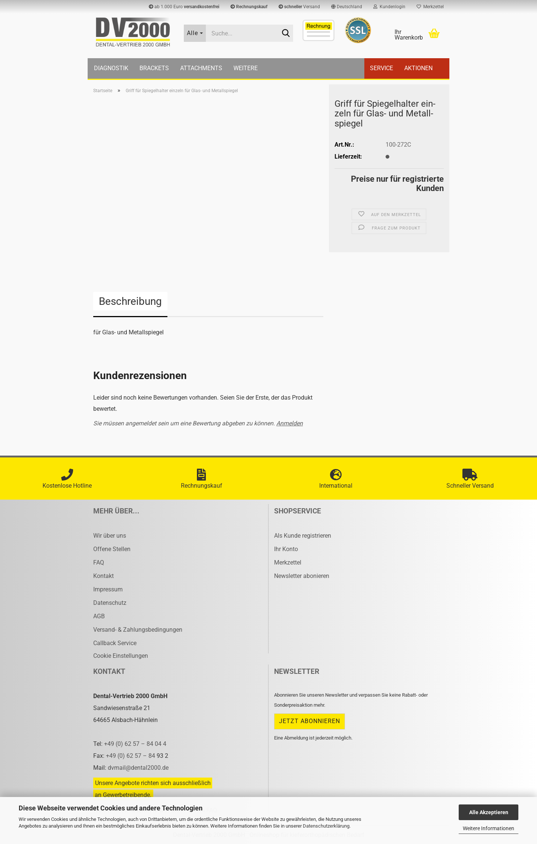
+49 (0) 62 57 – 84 (131, 755)
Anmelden (289, 423)
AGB (99, 616)
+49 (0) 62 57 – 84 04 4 (135, 743)
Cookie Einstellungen (120, 655)
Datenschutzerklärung (326, 826)
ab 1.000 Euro (184, 6)
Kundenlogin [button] (389, 6)
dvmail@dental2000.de (138, 767)
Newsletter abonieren (301, 575)
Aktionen (418, 68)
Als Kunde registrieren (302, 535)
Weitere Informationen (488, 828)
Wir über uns (109, 535)
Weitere (245, 68)
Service (381, 68)
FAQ (98, 562)
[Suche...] (195, 33)
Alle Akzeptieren (488, 812)
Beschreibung (130, 301)
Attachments (201, 68)
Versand (299, 6)
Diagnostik (111, 68)
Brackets (154, 68)
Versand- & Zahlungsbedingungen (137, 629)
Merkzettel (430, 6)
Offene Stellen (112, 549)
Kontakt (103, 575)
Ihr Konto (286, 549)
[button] (347, 6)
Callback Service (114, 643)
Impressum (108, 589)
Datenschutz (109, 602)
